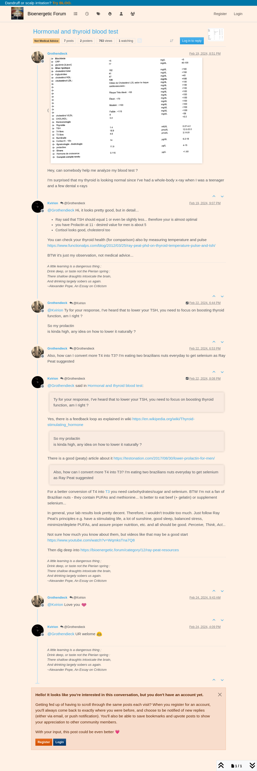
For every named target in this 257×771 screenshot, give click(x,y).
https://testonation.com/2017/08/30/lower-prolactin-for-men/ (164, 458)
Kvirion (52, 203)
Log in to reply (192, 41)
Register (44, 742)
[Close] (220, 694)
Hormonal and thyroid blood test (115, 385)
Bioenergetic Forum (47, 13)
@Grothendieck (72, 203)
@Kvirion (78, 303)
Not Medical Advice (46, 40)
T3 (107, 491)
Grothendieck (57, 53)
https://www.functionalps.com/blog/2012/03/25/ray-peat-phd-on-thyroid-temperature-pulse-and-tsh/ (131, 245)
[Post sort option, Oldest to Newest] (172, 40)
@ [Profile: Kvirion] (55, 310)
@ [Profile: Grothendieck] (60, 210)
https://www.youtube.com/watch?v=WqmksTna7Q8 (91, 540)
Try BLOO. (61, 3)
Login (59, 742)
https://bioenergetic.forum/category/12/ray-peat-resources (130, 550)
